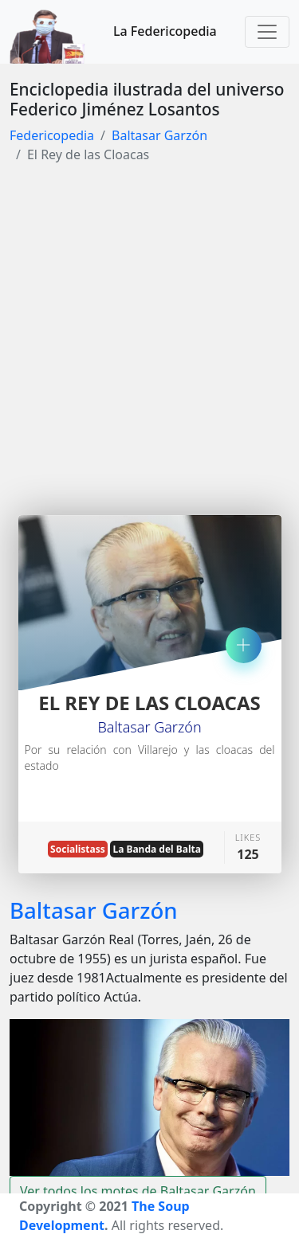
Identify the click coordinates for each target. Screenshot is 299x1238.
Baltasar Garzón (159, 135)
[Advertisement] (149, 334)
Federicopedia (52, 135)
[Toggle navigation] (267, 32)
